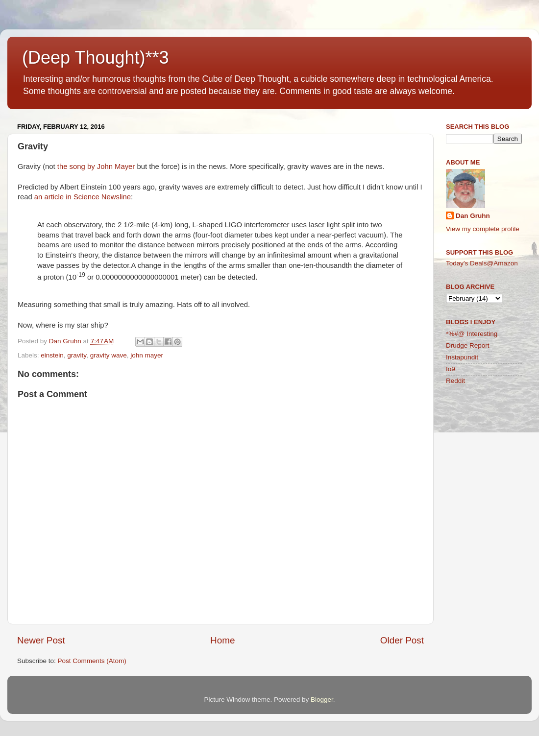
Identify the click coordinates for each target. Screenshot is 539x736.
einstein (52, 355)
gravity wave (108, 355)
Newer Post (41, 640)
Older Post (402, 640)
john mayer (146, 355)
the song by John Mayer (96, 166)
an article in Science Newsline (82, 197)
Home (222, 640)
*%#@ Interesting (471, 333)
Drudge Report (468, 345)
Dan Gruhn (473, 215)
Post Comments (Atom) (92, 661)
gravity (76, 355)
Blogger (322, 699)
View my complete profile (482, 229)
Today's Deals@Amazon (482, 263)
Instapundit (462, 357)
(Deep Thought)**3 (95, 57)
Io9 (450, 369)
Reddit (455, 380)
